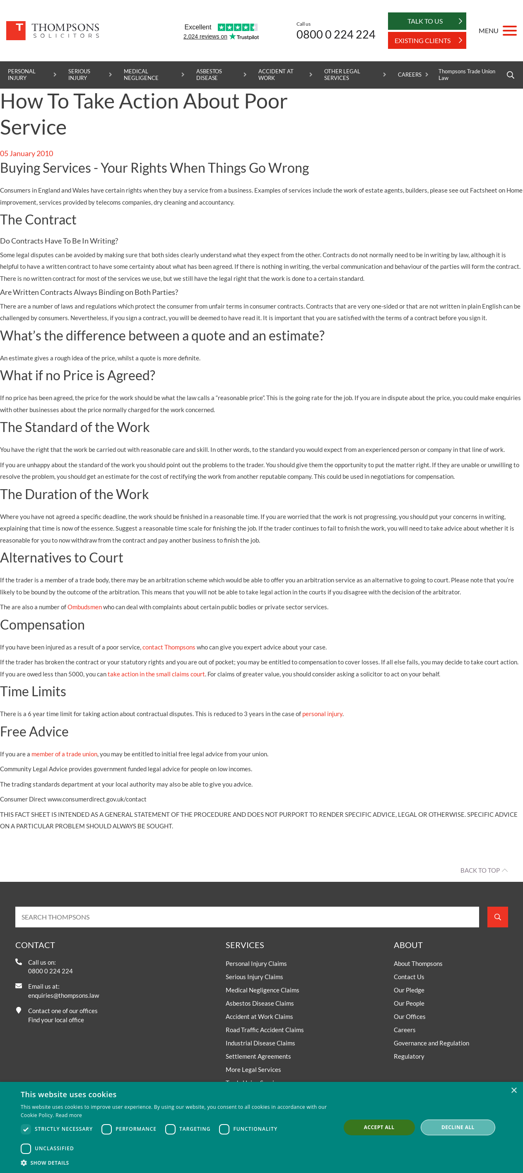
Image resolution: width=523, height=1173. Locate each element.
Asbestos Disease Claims (260, 1003)
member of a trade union (64, 754)
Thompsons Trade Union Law (467, 74)
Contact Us (409, 976)
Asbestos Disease (209, 74)
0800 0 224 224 (336, 34)
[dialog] (261, 1127)
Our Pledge (409, 990)
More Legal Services (253, 1069)
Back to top (480, 870)
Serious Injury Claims (254, 976)
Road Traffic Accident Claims (265, 1029)
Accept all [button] (379, 1127)
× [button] (514, 1091)
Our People (409, 1003)
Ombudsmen (84, 607)
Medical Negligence (141, 74)
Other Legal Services (342, 74)
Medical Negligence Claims (262, 990)
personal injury (322, 713)
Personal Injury (22, 74)
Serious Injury (79, 74)
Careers (410, 75)
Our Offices (410, 1016)
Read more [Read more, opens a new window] (68, 1115)
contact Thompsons (168, 647)
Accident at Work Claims (259, 1016)
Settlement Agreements (258, 1056)
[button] (176, 1163)
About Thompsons (418, 963)
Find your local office (56, 1019)
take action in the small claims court (156, 674)
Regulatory (409, 1056)
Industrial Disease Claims (260, 1043)
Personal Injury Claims (256, 963)
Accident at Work (276, 74)
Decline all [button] (458, 1127)
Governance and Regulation (431, 1043)
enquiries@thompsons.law (63, 995)
